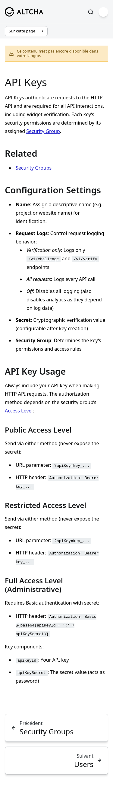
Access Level (19, 410)
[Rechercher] (91, 12)
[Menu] (103, 12)
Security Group (43, 131)
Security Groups (34, 168)
